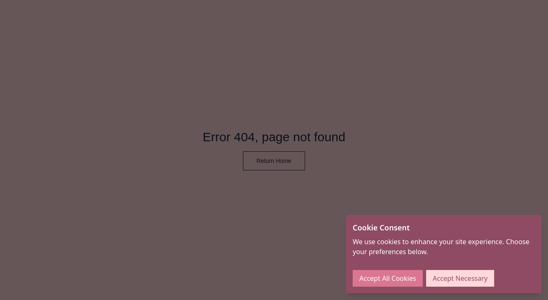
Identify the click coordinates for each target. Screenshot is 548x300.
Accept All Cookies (387, 278)
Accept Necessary (460, 278)
